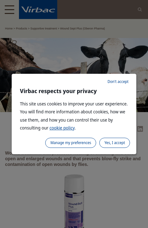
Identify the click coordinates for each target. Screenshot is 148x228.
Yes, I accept (114, 142)
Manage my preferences (70, 142)
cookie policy (61, 128)
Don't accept (118, 81)
